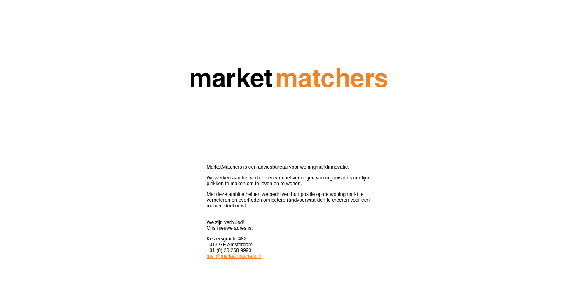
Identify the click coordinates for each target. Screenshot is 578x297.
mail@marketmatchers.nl (234, 256)
